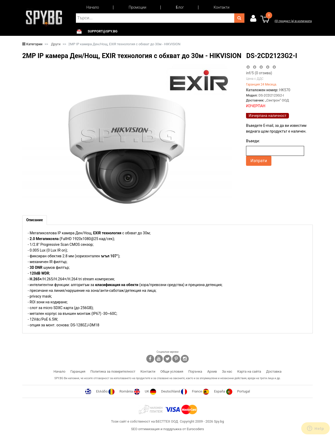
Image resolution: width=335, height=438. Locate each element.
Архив (212, 371)
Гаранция (77, 371)
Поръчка (195, 371)
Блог (180, 7)
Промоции (137, 7)
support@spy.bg (103, 31)
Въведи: (253, 141)
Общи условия (171, 371)
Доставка (274, 371)
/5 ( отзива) (259, 73)
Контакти (221, 7)
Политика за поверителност (112, 371)
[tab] (34, 220)
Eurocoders (195, 429)
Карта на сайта (249, 371)
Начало (92, 7)
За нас (227, 371)
